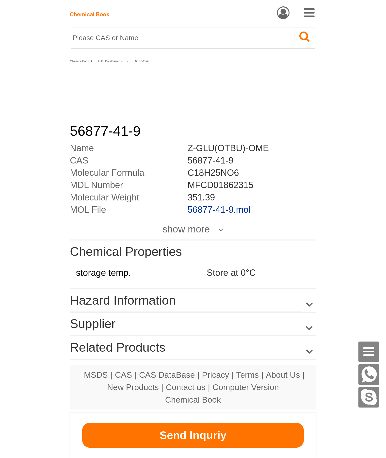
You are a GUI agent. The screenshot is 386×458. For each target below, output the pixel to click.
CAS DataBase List (111, 61)
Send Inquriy (193, 435)
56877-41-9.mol (219, 210)
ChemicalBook (79, 61)
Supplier (92, 324)
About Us (283, 374)
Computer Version (245, 387)
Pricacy (215, 374)
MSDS (96, 374)
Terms (247, 374)
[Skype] (368, 397)
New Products (133, 387)
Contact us (186, 387)
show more (186, 229)
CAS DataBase (167, 374)
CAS (123, 374)
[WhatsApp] (368, 374)
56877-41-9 (140, 61)
